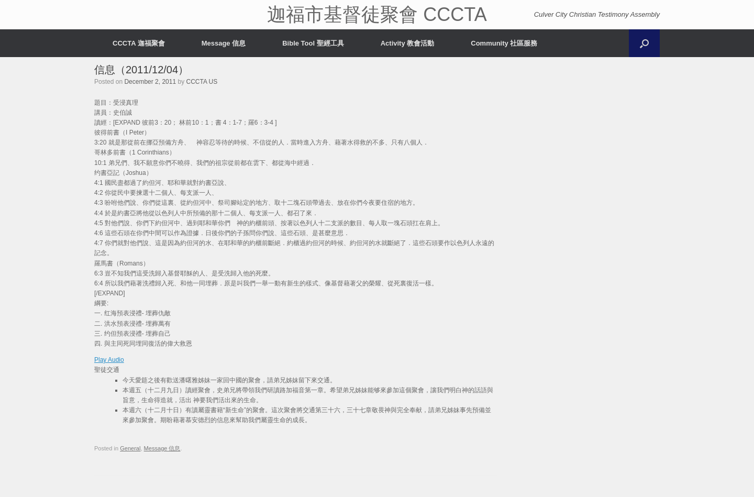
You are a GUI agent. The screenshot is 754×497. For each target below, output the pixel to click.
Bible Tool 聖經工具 (312, 43)
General (130, 448)
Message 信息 (224, 43)
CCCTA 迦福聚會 (139, 43)
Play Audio (109, 359)
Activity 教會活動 (408, 43)
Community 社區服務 (504, 43)
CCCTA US (201, 81)
